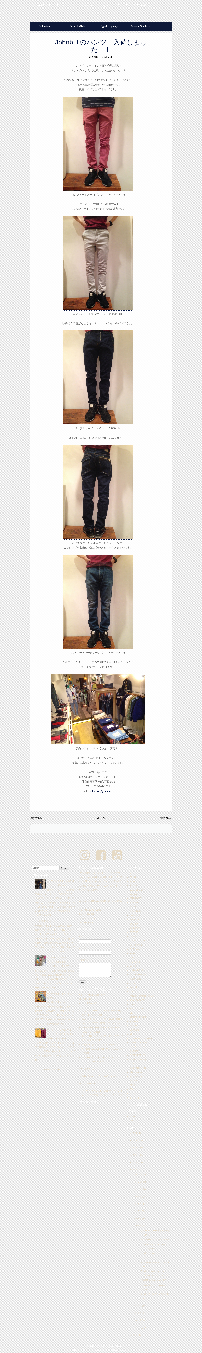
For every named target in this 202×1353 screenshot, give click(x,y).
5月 (140, 1226)
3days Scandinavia (90, 1027)
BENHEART (135, 898)
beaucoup (134, 894)
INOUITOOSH (136, 979)
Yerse (132, 1085)
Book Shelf (135, 902)
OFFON (133, 1025)
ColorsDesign (88, 1076)
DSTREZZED (136, 945)
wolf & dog (134, 1081)
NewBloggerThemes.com (118, 1350)
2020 (135, 1133)
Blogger (59, 1069)
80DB (132, 881)
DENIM (133, 936)
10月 (140, 1189)
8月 (140, 1204)
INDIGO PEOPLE (138, 974)
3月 (140, 1313)
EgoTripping (109, 26)
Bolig (84, 1036)
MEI (131, 1013)
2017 (135, 1155)
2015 (135, 1170)
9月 (140, 1196)
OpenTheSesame (90, 1019)
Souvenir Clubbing (138, 1059)
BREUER (134, 907)
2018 (135, 1148)
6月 (140, 1218)
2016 (135, 1162)
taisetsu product (137, 1072)
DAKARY (134, 924)
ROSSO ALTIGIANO (139, 1042)
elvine (132, 953)
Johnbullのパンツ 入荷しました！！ (101, 45)
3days (84, 1010)
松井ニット (135, 1097)
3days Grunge (88, 1044)
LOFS (132, 1004)
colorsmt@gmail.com (101, 791)
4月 (140, 1305)
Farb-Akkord (87, 1057)
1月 (140, 1327)
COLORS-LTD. (85, 999)
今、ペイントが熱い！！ (58, 957)
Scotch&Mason (80, 26)
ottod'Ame (134, 1034)
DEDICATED (135, 928)
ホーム (101, 818)
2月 (140, 1320)
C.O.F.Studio (135, 911)
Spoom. (133, 1064)
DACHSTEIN (135, 919)
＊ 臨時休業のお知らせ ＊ (48, 921)
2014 (135, 1335)
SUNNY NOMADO (138, 1068)
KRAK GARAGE (137, 1000)
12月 (140, 1174)
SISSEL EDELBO (138, 1055)
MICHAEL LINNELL (138, 1017)
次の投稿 (36, 818)
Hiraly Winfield (136, 970)
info (131, 1121)
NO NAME (134, 1021)
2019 (135, 1140)
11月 (140, 1182)
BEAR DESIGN (137, 890)
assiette (133, 885)
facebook (86, 5)
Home (60, 5)
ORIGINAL (134, 1030)
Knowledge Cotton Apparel (142, 996)
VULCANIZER (136, 1076)
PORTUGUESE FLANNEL (142, 1038)
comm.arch (135, 915)
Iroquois (133, 983)
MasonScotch (140, 26)
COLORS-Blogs (142, 5)
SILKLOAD (135, 1051)
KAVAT (133, 991)
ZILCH (132, 1093)
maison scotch (136, 1008)
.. (130, 873)
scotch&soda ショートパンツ (156, 1239)
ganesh (133, 966)
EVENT (133, 958)
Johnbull (45, 26)
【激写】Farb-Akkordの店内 (154, 1280)
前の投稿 (165, 818)
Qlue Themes (87, 1350)
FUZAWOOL (135, 962)
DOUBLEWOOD (137, 940)
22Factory (134, 877)
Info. (72, 5)
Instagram (104, 5)
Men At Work (87, 1091)
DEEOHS (134, 932)
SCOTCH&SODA (137, 1047)
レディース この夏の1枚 (59, 1029)
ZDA (132, 1089)
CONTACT (122, 5)
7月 (140, 1211)
